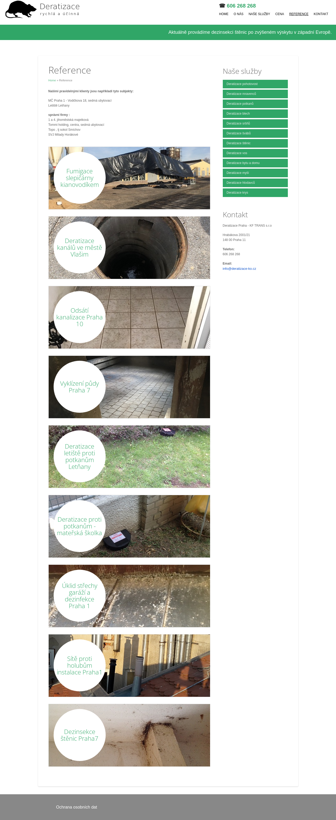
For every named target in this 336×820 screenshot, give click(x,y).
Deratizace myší (238, 173)
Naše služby (259, 14)
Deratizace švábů (239, 133)
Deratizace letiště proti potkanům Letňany (79, 456)
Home (224, 14)
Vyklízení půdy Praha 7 (79, 386)
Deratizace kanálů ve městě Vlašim (79, 247)
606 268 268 (241, 6)
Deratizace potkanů (240, 104)
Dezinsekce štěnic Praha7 (79, 735)
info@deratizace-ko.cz (239, 269)
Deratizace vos (237, 153)
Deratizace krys (237, 192)
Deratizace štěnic (239, 143)
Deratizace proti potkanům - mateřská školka (79, 526)
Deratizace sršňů (238, 123)
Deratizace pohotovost (242, 84)
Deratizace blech (238, 113)
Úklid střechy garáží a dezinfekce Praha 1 (79, 595)
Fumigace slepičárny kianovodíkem (79, 178)
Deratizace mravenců (241, 94)
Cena (279, 14)
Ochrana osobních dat (76, 807)
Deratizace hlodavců (241, 183)
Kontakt (321, 14)
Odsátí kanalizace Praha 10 (79, 317)
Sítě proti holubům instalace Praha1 (80, 665)
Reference (298, 14)
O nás (238, 14)
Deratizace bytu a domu (243, 163)
